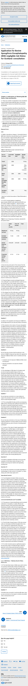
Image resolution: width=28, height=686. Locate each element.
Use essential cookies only (14, 21)
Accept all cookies (14, 16)
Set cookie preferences (14, 24)
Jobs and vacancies (14, 670)
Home (2, 44)
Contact (14, 667)
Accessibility (3, 667)
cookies (7, 2)
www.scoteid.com (5, 558)
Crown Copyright (4, 670)
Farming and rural (7, 66)
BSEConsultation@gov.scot (14, 630)
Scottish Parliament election (10, 29)
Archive (9, 667)
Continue (4, 651)
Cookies (19, 667)
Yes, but (5, 647)
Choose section (13, 92)
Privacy (21, 670)
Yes (4, 640)
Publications (7, 44)
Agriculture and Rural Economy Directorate (15, 64)
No (4, 644)
